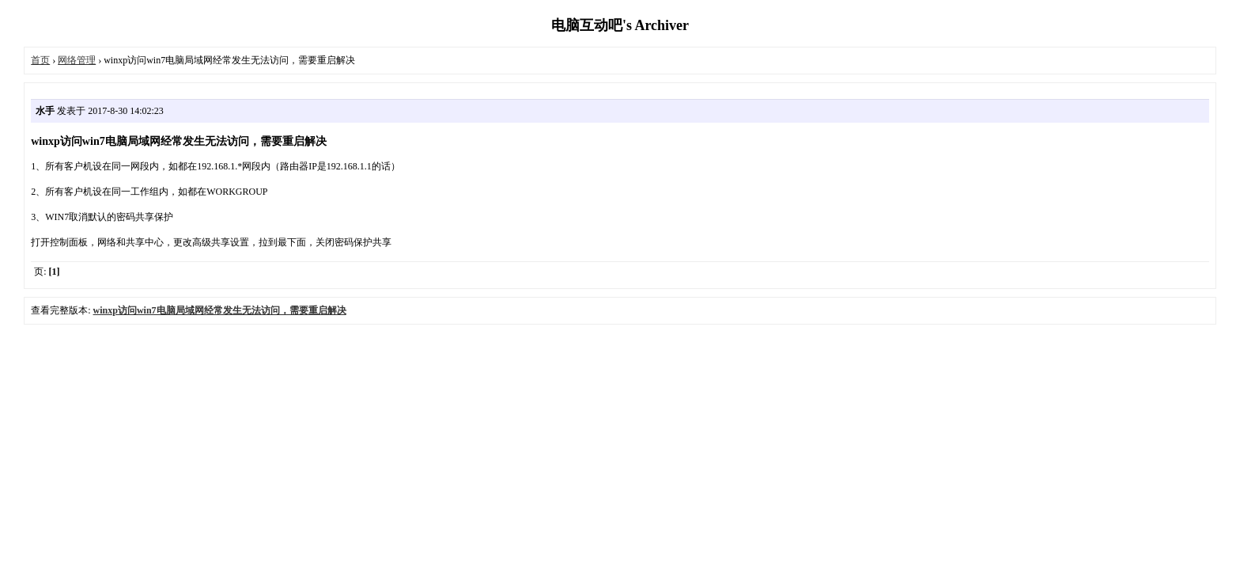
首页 (40, 60)
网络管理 (77, 60)
